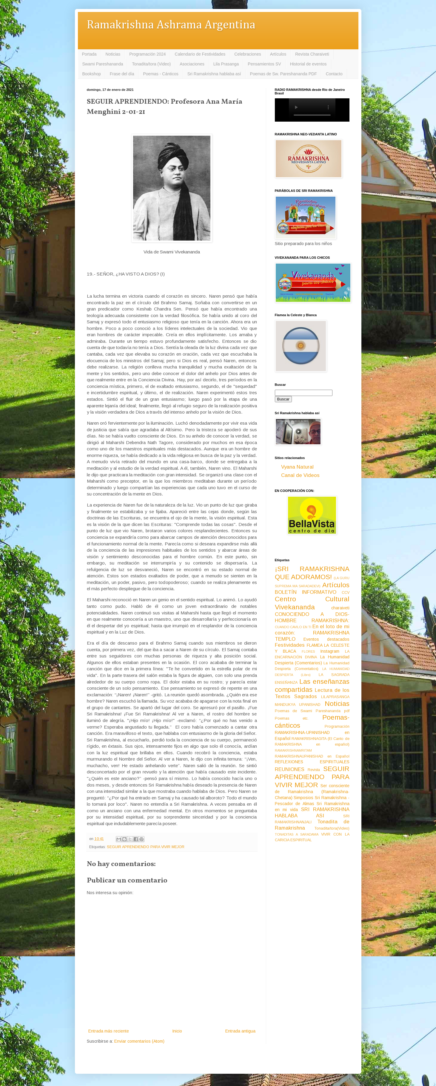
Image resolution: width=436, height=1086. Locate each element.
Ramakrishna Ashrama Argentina (171, 25)
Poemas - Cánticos (160, 73)
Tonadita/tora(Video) (332, 828)
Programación (337, 726)
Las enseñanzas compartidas (312, 685)
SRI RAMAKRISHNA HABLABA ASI (312, 813)
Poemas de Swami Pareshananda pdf (312, 711)
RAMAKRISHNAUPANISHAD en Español (312, 756)
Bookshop (91, 73)
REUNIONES (289, 769)
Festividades (290, 645)
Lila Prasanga (226, 64)
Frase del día (122, 73)
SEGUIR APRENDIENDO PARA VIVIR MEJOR (145, 847)
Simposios (303, 797)
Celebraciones (247, 54)
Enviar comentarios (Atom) (139, 1041)
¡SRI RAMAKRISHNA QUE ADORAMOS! (312, 573)
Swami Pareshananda (102, 64)
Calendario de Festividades (200, 54)
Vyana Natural (297, 467)
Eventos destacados (326, 639)
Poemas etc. (292, 718)
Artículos (278, 54)
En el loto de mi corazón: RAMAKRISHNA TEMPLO (312, 633)
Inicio (177, 1031)
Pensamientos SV (264, 64)
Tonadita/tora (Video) (151, 64)
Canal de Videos (300, 475)
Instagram (329, 651)
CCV (345, 593)
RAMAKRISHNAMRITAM (293, 750)
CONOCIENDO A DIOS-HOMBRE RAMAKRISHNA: (312, 617)
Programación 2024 (147, 54)
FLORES (308, 651)
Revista (314, 770)
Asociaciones (192, 64)
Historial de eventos (308, 64)
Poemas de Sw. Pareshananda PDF (283, 73)
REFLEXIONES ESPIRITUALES (312, 761)
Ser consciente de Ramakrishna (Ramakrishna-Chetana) (312, 791)
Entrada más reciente (108, 1031)
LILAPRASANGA (335, 697)
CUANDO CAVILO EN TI (293, 627)
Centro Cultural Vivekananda (312, 603)
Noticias (113, 54)
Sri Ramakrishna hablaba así (214, 73)
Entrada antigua (240, 1031)
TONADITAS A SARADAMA (296, 834)
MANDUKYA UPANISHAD (298, 705)
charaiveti (340, 607)
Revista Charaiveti (312, 54)
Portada (89, 54)
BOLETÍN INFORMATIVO (306, 592)
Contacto (334, 73)
